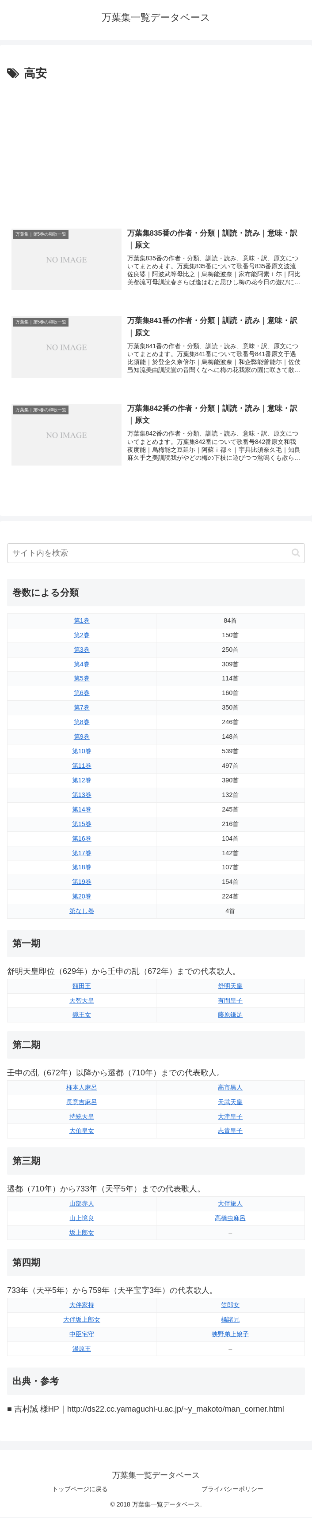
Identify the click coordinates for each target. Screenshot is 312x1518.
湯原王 (81, 1349)
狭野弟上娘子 (230, 1334)
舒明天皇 (230, 986)
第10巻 (81, 751)
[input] (156, 554)
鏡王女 (81, 1015)
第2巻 (82, 635)
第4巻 (82, 664)
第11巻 (81, 766)
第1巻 (82, 620)
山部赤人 (81, 1203)
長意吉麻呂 (81, 1102)
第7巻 (82, 708)
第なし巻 (81, 911)
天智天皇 (81, 1000)
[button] (296, 554)
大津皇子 (230, 1116)
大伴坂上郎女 (81, 1319)
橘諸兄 (230, 1319)
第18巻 (81, 868)
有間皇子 (230, 1000)
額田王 (81, 986)
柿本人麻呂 (81, 1087)
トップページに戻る (80, 1489)
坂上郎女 (81, 1232)
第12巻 (81, 781)
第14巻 (81, 809)
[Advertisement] (156, 149)
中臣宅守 (81, 1334)
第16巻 (81, 838)
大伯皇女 (81, 1131)
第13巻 (81, 795)
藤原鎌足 (230, 1015)
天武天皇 (230, 1102)
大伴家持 (81, 1305)
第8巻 (82, 722)
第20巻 (81, 897)
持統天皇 (81, 1116)
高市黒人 (230, 1087)
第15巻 (81, 824)
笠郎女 (230, 1305)
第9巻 (82, 737)
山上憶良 (81, 1218)
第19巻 (81, 882)
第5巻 (82, 679)
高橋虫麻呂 (230, 1218)
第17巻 (81, 853)
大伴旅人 (230, 1203)
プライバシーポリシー (232, 1489)
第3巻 (82, 650)
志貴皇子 (230, 1131)
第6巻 (82, 693)
